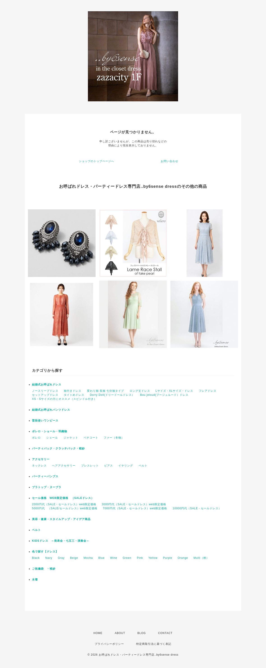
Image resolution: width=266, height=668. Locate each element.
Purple (167, 557)
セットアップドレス (45, 394)
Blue (101, 557)
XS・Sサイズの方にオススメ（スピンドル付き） (64, 399)
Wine (113, 557)
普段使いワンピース (45, 420)
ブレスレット (90, 465)
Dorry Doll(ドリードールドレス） (112, 394)
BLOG (142, 633)
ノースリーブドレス (45, 390)
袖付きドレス (72, 390)
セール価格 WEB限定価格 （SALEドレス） (63, 498)
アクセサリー (41, 459)
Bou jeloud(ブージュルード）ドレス (164, 394)
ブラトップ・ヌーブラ (46, 487)
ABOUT (120, 633)
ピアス (108, 465)
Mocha (88, 557)
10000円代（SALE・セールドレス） (197, 508)
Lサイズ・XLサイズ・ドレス (174, 390)
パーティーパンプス (45, 476)
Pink (140, 557)
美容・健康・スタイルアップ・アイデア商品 (61, 519)
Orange (183, 557)
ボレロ (36, 437)
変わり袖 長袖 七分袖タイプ (105, 390)
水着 (35, 579)
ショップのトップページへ (96, 161)
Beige (74, 557)
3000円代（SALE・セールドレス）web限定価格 (134, 504)
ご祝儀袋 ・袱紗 (43, 568)
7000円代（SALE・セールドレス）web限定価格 (135, 508)
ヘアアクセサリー (64, 465)
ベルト (143, 465)
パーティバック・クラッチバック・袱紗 (58, 448)
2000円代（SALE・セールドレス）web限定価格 (64, 504)
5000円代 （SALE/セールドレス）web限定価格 (64, 508)
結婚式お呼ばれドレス (46, 384)
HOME (98, 633)
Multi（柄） (201, 557)
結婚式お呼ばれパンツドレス (51, 409)
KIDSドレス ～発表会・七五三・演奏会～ (60, 540)
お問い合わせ (169, 161)
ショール (52, 437)
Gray (61, 557)
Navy (48, 557)
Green (127, 557)
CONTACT (165, 633)
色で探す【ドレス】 (45, 551)
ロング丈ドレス (140, 390)
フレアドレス (207, 390)
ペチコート (91, 437)
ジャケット (71, 437)
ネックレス (39, 465)
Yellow (153, 557)
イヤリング (125, 465)
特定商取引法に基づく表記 (153, 643)
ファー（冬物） (114, 437)
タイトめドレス (74, 394)
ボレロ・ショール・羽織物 (49, 431)
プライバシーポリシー (109, 643)
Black (36, 557)
